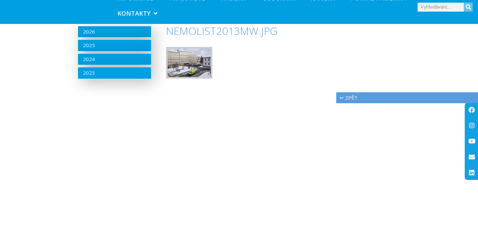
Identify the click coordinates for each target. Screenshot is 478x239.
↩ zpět (349, 106)
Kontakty (137, 17)
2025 (89, 53)
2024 (89, 67)
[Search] (468, 11)
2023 (89, 81)
